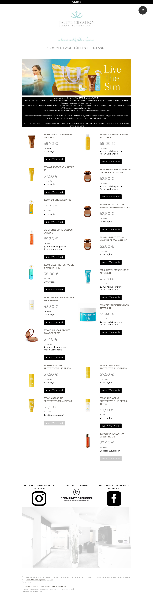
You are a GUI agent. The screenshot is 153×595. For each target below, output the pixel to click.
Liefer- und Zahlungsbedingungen (39, 580)
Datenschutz (37, 586)
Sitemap (46, 586)
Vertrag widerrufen (59, 586)
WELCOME (76, 2)
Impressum (26, 586)
